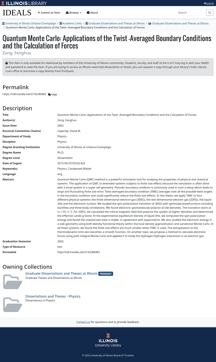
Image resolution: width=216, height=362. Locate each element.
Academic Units (71, 23)
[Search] (191, 12)
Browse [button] (73, 12)
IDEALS (17, 12)
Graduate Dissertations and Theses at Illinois (115, 23)
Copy (52, 94)
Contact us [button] (83, 322)
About (92, 12)
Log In (209, 3)
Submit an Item (49, 12)
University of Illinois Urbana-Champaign (29, 23)
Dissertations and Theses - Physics (52, 296)
